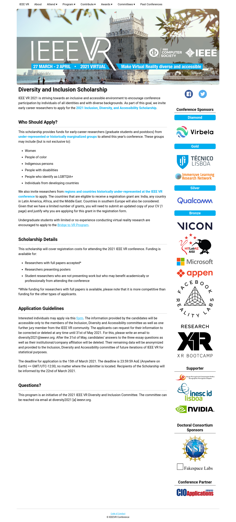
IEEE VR (24, 4)
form (79, 318)
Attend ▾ (52, 4)
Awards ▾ (106, 4)
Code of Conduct (118, 513)
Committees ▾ (126, 4)
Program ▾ (69, 4)
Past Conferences (151, 4)
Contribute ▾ (88, 4)
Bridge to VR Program (72, 225)
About (38, 4)
